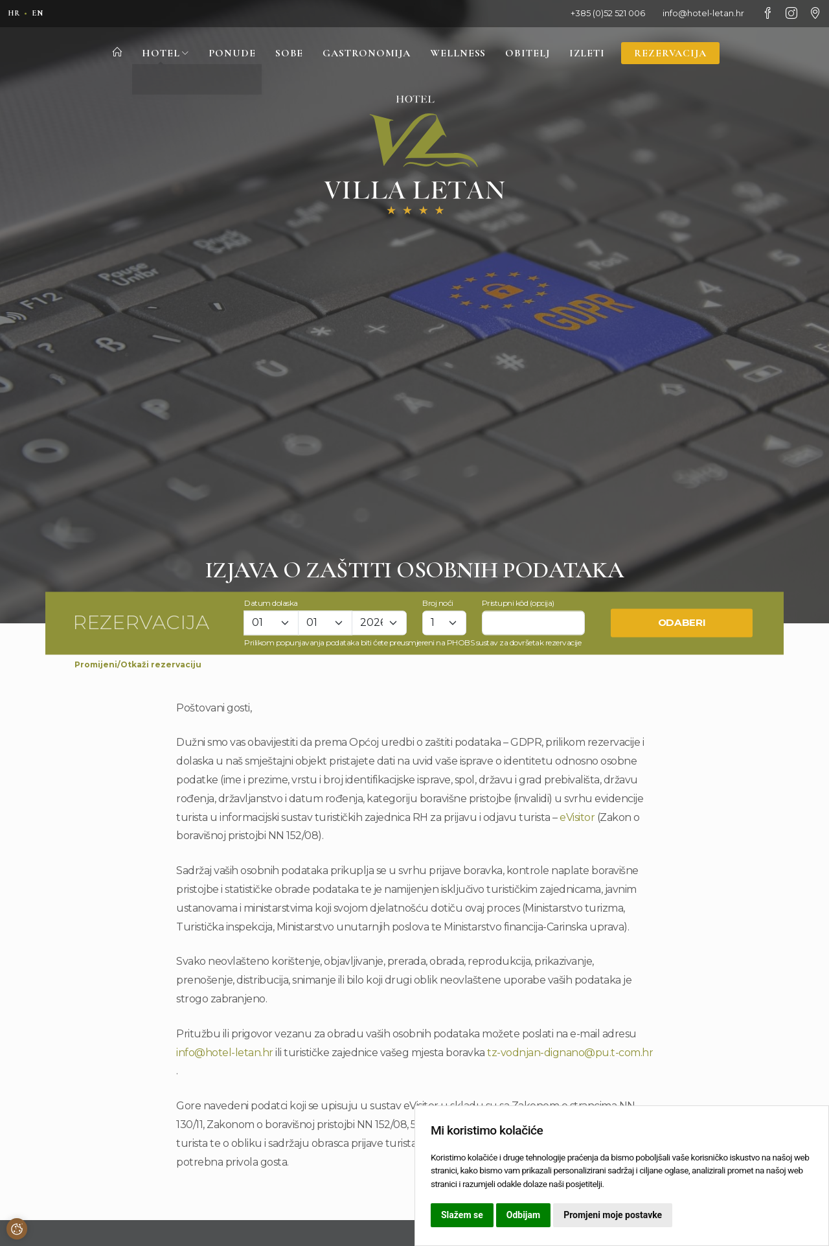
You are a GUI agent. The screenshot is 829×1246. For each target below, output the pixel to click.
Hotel (158, 53)
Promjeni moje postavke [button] (612, 1215)
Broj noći (437, 603)
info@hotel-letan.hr (224, 1052)
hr (15, 13)
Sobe (284, 53)
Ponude (225, 53)
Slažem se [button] (462, 1215)
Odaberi (681, 623)
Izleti (591, 53)
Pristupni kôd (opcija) (518, 603)
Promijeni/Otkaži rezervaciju (137, 664)
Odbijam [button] (523, 1215)
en (40, 13)
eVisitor (577, 817)
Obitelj (530, 53)
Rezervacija (676, 53)
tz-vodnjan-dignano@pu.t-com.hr (570, 1052)
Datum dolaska (271, 603)
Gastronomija (363, 53)
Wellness (458, 53)
